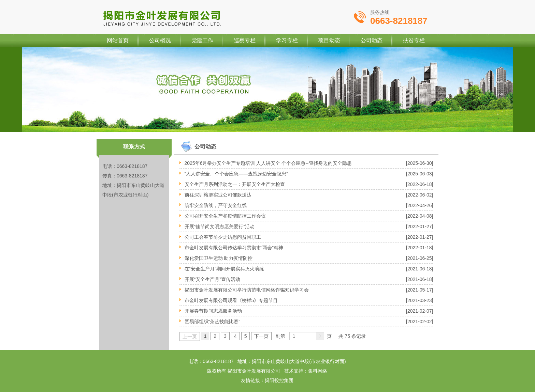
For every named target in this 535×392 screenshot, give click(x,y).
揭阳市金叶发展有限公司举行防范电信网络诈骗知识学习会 (247, 290)
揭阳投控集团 (279, 380)
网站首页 (118, 40)
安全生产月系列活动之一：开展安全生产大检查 (235, 184)
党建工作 (202, 40)
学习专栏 (287, 40)
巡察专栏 (245, 40)
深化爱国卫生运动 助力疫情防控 (219, 258)
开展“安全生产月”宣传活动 (212, 279)
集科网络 (317, 371)
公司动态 (371, 40)
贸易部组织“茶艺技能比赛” (212, 321)
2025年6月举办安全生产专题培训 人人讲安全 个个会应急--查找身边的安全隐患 (268, 163)
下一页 (261, 336)
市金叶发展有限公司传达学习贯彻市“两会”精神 (234, 247)
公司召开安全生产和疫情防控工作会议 (225, 216)
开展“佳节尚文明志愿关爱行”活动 (220, 226)
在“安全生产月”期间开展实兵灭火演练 (224, 268)
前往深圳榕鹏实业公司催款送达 (218, 195)
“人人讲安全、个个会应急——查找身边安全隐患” (236, 173)
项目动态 (329, 40)
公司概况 (160, 40)
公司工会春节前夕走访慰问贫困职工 (223, 237)
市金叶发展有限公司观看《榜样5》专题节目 (231, 300)
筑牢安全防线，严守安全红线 (216, 205)
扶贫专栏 (414, 40)
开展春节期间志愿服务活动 (213, 311)
